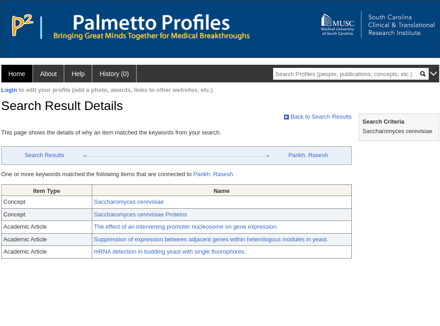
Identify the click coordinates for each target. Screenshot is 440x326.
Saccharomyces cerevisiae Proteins (140, 214)
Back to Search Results (318, 116)
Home (17, 73)
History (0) (114, 73)
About (48, 73)
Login (9, 89)
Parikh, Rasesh (308, 155)
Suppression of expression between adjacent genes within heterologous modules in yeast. (211, 239)
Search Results (44, 155)
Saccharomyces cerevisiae (129, 201)
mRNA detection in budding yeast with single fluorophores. (170, 251)
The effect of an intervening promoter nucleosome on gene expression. (186, 226)
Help (78, 73)
